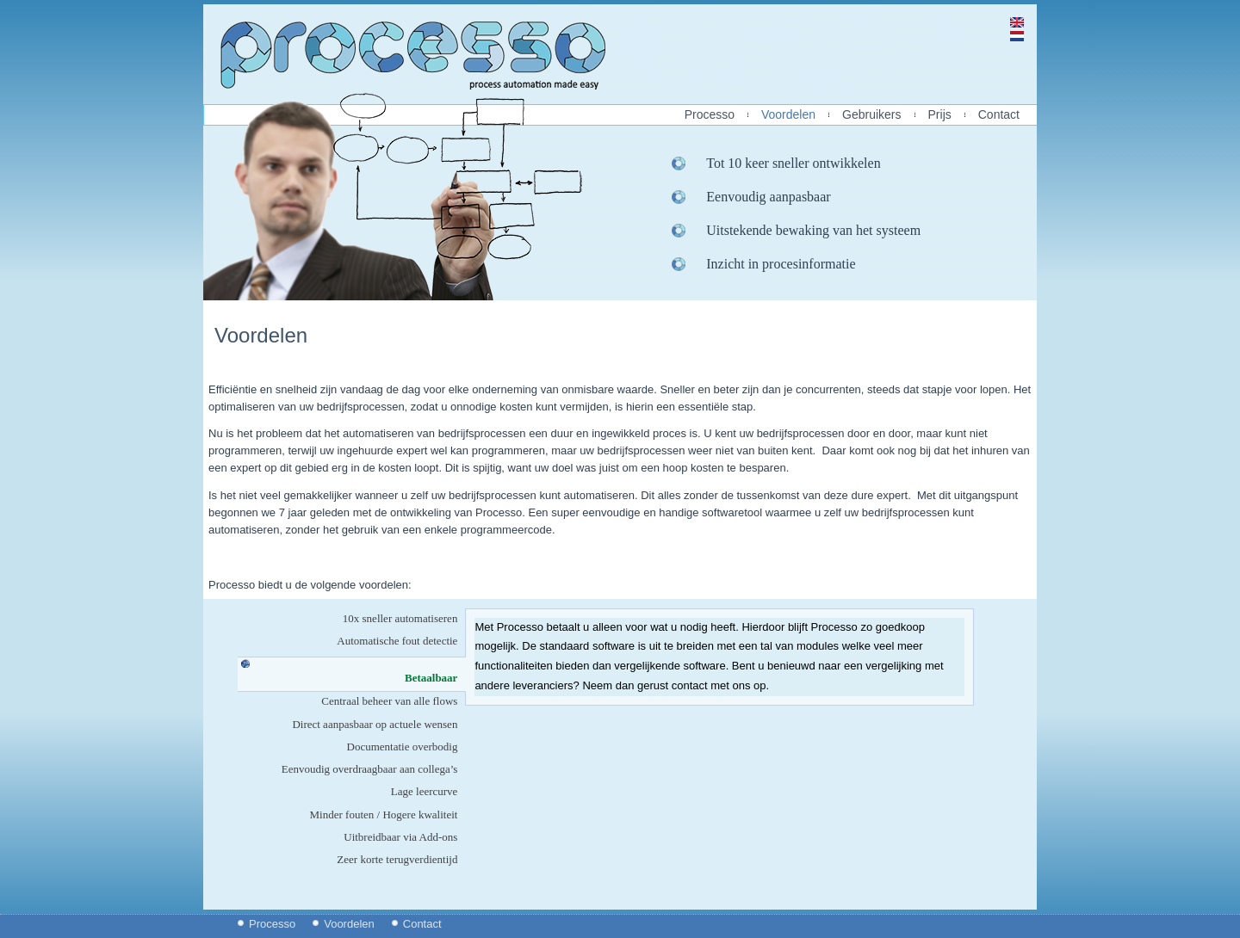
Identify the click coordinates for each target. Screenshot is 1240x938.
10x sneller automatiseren (400, 618)
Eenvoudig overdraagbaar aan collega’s (370, 768)
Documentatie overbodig (402, 746)
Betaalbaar (435, 677)
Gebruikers (871, 114)
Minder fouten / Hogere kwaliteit (384, 814)
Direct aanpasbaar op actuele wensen (374, 724)
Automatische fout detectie (397, 640)
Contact (999, 114)
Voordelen (788, 114)
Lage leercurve (424, 791)
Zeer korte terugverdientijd (397, 859)
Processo (710, 114)
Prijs (940, 114)
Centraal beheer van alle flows (389, 700)
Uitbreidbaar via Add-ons (400, 836)
